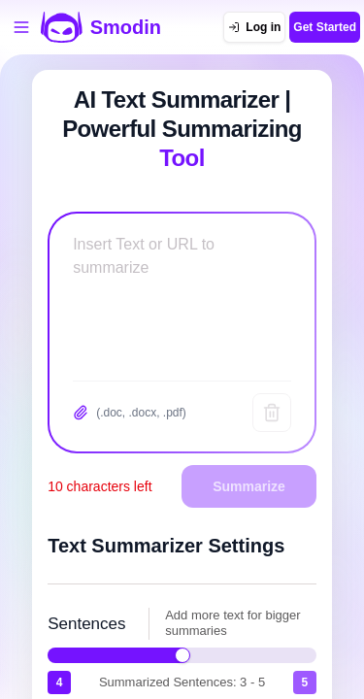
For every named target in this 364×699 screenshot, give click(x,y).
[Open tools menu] (21, 27)
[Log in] (254, 27)
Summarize (249, 486)
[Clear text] (271, 412)
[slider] (182, 655)
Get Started (324, 27)
